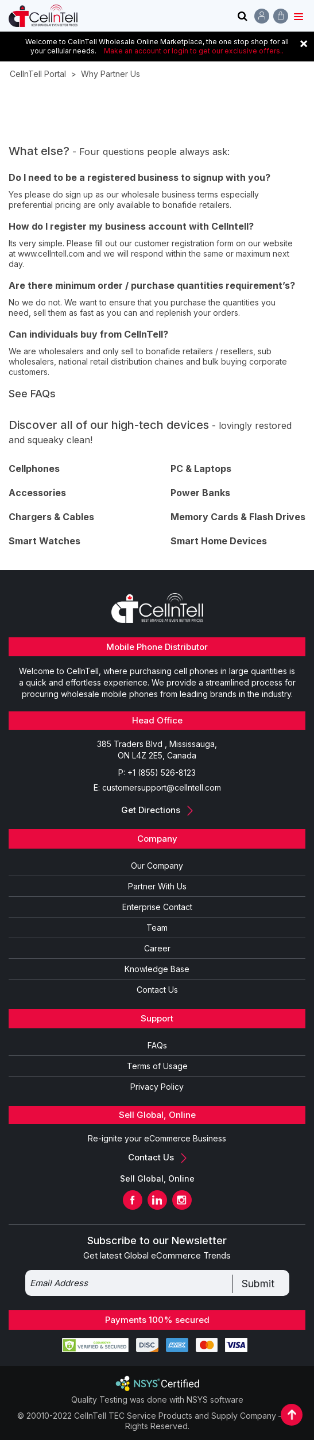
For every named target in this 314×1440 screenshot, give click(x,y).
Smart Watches (44, 541)
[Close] (303, 43)
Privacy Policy (157, 1086)
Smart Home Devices (218, 541)
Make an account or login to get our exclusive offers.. (194, 51)
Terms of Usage (157, 1066)
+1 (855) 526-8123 (161, 772)
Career (157, 948)
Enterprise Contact (157, 907)
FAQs (157, 1045)
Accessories (37, 492)
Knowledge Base (157, 969)
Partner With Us (157, 886)
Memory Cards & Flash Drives (237, 516)
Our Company (157, 865)
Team (157, 927)
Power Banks (200, 492)
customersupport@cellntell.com (161, 787)
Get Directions (157, 810)
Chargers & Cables (51, 516)
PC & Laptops (200, 468)
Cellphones (34, 468)
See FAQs (32, 394)
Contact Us (157, 989)
